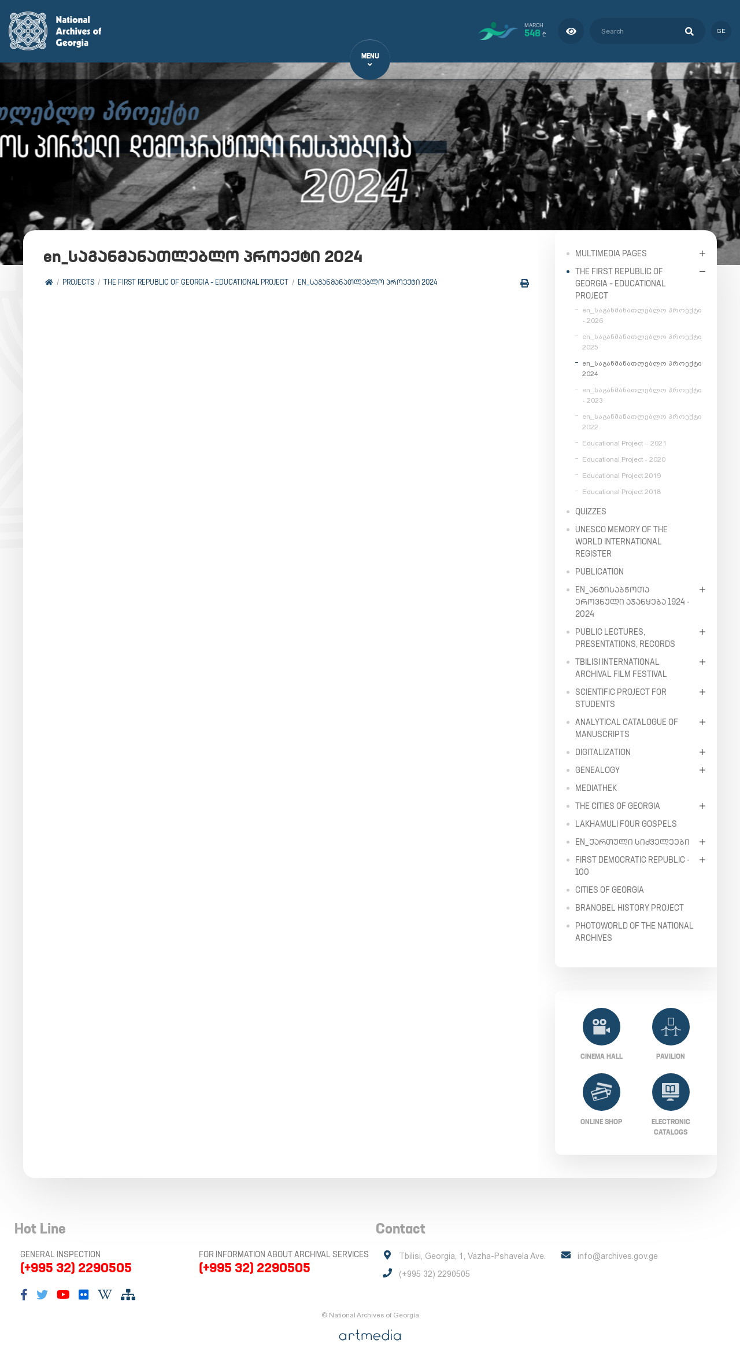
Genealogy (597, 769)
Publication (599, 571)
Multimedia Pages (611, 253)
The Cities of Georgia (617, 805)
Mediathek (596, 787)
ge (721, 31)
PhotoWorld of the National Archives (634, 931)
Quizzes (590, 511)
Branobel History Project (629, 907)
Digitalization (603, 751)
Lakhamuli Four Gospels (626, 823)
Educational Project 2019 (621, 475)
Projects (78, 282)
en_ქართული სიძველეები (632, 841)
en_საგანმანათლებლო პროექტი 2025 (642, 341)
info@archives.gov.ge (618, 1256)
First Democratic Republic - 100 (632, 865)
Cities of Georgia (609, 889)
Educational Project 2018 (621, 491)
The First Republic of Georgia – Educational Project (195, 282)
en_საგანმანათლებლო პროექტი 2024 (368, 282)
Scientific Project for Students (621, 697)
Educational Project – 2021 (624, 443)
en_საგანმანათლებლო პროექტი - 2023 (642, 394)
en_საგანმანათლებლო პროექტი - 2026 (642, 314)
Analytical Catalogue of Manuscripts (626, 727)
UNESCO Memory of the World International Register (621, 541)
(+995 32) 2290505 (76, 1268)
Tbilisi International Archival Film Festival (621, 667)
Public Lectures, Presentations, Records (625, 637)
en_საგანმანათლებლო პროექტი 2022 (642, 421)
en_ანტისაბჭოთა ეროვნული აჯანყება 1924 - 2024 (632, 601)
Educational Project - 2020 (623, 459)
